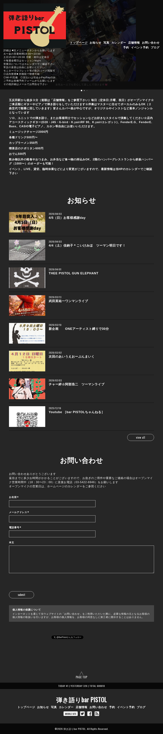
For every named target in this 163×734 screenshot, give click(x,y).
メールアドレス (19, 512)
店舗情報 (134, 42)
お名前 (14, 497)
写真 (106, 42)
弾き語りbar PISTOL (81, 699)
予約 (126, 47)
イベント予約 (140, 47)
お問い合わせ (151, 42)
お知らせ (95, 42)
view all (138, 437)
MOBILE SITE (70, 714)
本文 (11, 542)
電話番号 (15, 527)
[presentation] (35, 584)
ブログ (155, 47)
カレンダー (118, 42)
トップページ (79, 42)
